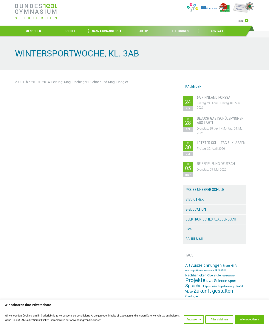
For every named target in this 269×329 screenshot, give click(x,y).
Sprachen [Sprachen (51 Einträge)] (194, 285)
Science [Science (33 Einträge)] (220, 281)
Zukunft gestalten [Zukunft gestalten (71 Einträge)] (213, 291)
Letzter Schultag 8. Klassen (221, 143)
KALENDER (193, 86)
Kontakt (217, 31)
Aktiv (143, 31)
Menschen (33, 31)
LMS (189, 229)
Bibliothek (195, 199)
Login (239, 21)
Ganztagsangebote (107, 31)
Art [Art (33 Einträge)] (187, 265)
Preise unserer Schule (205, 189)
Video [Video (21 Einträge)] (189, 291)
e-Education (196, 209)
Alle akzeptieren (249, 319)
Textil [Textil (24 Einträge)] (239, 286)
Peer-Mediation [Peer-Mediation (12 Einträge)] (228, 276)
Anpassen (192, 319)
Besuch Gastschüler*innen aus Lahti (220, 120)
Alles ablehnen (219, 319)
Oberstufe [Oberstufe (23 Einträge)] (214, 275)
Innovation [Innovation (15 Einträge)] (208, 270)
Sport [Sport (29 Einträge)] (232, 281)
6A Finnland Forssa (213, 97)
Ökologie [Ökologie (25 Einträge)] (191, 296)
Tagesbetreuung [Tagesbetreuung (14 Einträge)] (226, 286)
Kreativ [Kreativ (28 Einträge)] (220, 270)
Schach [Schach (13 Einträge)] (209, 281)
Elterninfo (180, 31)
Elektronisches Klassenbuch (211, 219)
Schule (70, 31)
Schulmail (195, 239)
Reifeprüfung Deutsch (216, 163)
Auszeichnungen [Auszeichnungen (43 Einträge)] (206, 265)
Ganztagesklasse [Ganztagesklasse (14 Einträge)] (194, 270)
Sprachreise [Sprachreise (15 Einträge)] (211, 286)
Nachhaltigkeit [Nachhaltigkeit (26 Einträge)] (195, 275)
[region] (134, 314)
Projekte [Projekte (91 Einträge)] (195, 280)
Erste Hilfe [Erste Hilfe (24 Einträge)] (229, 265)
